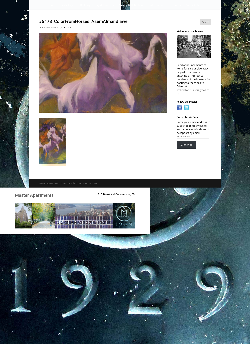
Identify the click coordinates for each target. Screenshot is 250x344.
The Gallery (66, 5)
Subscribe (186, 145)
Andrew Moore (50, 27)
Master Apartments (34, 195)
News (175, 5)
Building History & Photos (95, 5)
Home (51, 5)
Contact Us (192, 5)
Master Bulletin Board (132, 5)
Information (157, 5)
